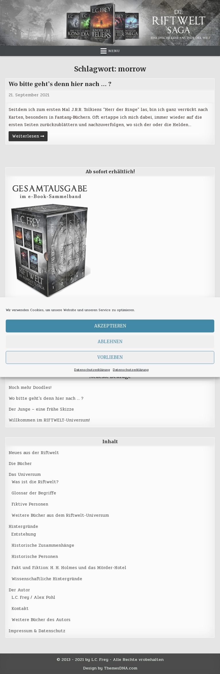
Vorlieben (110, 357)
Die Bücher (20, 463)
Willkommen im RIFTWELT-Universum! (49, 420)
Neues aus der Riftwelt (34, 452)
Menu (114, 51)
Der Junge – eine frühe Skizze (41, 409)
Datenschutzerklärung (92, 369)
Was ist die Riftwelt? (34, 481)
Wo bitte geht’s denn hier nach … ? (60, 84)
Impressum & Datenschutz (37, 630)
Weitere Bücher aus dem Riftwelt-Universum (60, 515)
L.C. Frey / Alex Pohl (33, 597)
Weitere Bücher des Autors (40, 619)
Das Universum (25, 474)
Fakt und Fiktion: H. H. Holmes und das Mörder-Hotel (68, 567)
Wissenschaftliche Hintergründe (46, 578)
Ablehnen (110, 341)
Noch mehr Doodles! (30, 387)
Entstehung (23, 534)
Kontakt (20, 608)
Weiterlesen (30, 136)
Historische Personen (34, 556)
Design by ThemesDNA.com (110, 668)
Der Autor (19, 589)
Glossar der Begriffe (33, 493)
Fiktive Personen (29, 504)
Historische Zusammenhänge (42, 545)
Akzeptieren (110, 326)
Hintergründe (23, 526)
